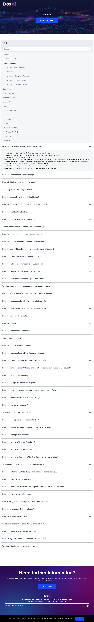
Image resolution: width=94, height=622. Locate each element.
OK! (80, 619)
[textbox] (47, 49)
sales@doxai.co (47, 578)
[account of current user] (89, 3)
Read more (68, 618)
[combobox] (47, 49)
